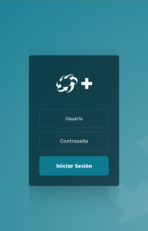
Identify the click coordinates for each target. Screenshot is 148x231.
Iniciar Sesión (74, 165)
